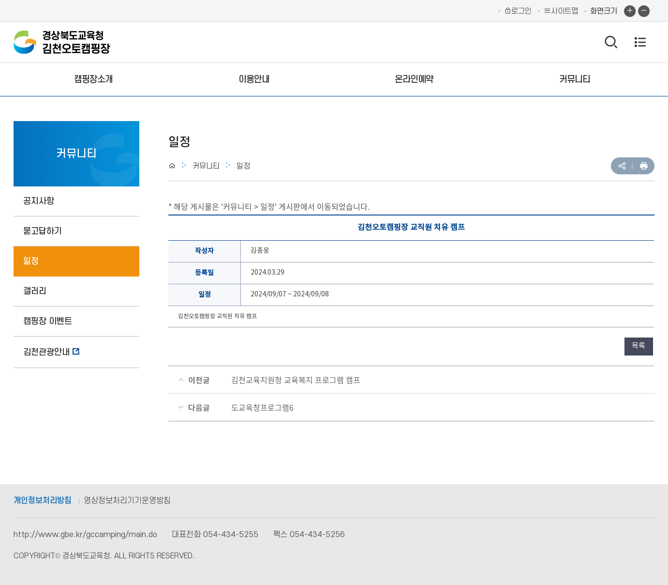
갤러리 (34, 291)
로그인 (518, 11)
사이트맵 (561, 11)
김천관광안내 (46, 352)
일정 (31, 261)
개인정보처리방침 (43, 500)
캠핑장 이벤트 (47, 321)
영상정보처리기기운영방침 (127, 500)
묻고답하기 (42, 231)
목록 (638, 346)
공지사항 (38, 201)
